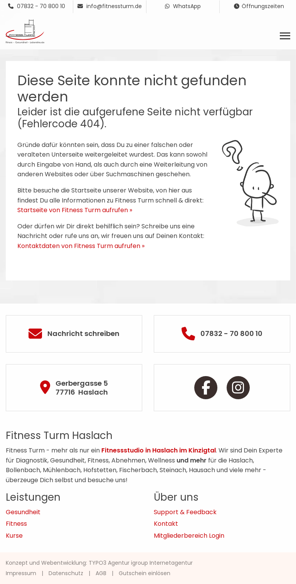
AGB (101, 573)
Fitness (16, 523)
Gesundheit (23, 512)
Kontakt (166, 523)
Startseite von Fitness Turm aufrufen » (74, 210)
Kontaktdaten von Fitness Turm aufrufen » (81, 245)
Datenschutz (66, 573)
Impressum (21, 573)
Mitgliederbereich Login (189, 535)
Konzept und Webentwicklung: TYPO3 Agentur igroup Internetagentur (99, 563)
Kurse (14, 535)
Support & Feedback (185, 512)
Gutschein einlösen (144, 573)
